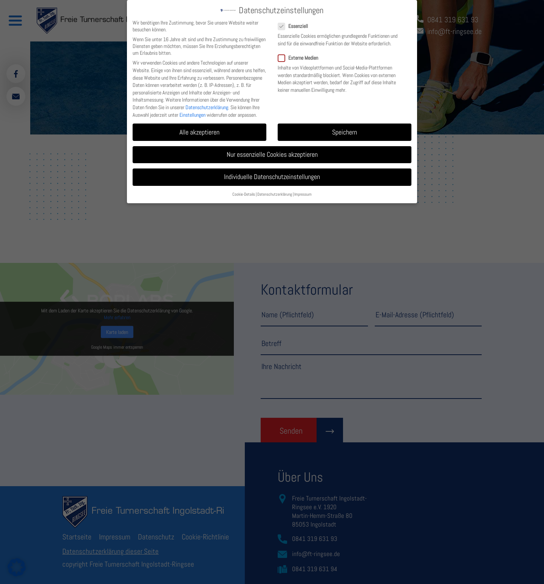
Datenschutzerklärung (206, 104)
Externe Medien (301, 55)
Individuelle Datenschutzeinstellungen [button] (272, 174)
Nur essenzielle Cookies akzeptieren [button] (272, 152)
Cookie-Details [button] (243, 191)
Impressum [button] (303, 191)
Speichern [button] (344, 129)
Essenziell (296, 23)
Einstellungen (192, 111)
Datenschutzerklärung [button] (274, 191)
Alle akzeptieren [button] (199, 129)
